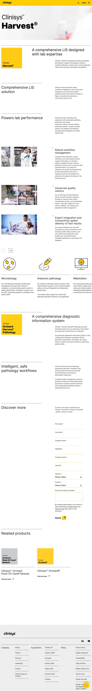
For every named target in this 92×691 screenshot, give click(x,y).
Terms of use (80, 674)
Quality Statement (82, 653)
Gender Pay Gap (81, 679)
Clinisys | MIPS (50, 653)
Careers (17, 653)
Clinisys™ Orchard (11, 570)
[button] (78, 2)
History (17, 647)
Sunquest (48, 658)
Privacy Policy (72, 507)
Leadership (19, 663)
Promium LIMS (50, 674)
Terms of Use (59, 509)
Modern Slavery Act (82, 669)
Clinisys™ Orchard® (48, 570)
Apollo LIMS (49, 669)
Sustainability (80, 658)
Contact (18, 669)
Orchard (47, 679)
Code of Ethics (81, 663)
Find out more (6, 579)
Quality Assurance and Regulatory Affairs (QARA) (82, 687)
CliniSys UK (49, 647)
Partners (18, 658)
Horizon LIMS (49, 663)
